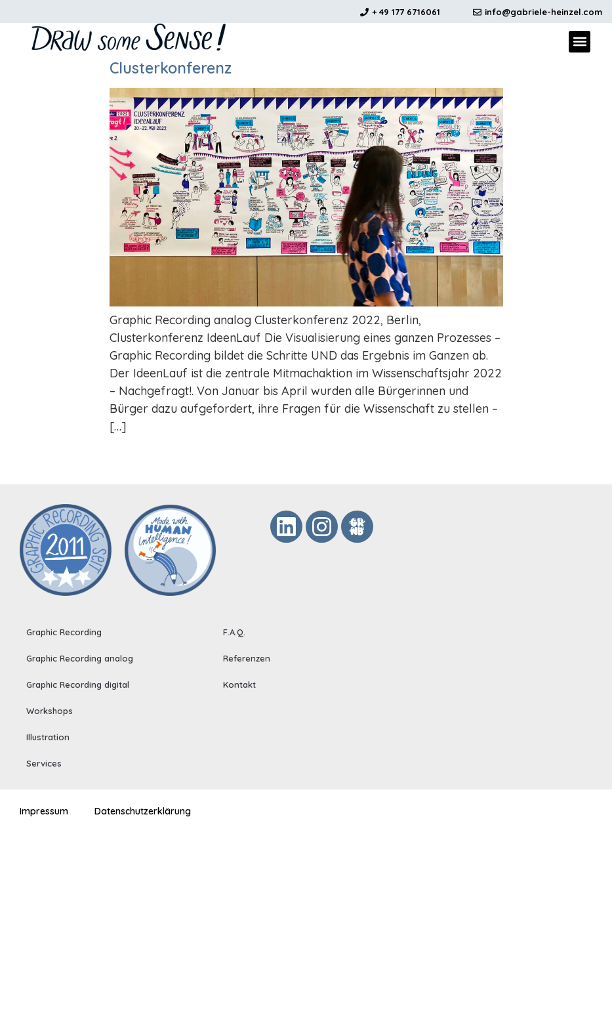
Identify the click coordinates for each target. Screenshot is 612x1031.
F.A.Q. (234, 632)
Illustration (48, 737)
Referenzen (246, 658)
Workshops (49, 710)
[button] (579, 42)
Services (44, 763)
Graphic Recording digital (77, 684)
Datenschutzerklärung (142, 810)
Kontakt (239, 684)
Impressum (44, 810)
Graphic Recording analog (79, 658)
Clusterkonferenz (171, 67)
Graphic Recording (64, 632)
